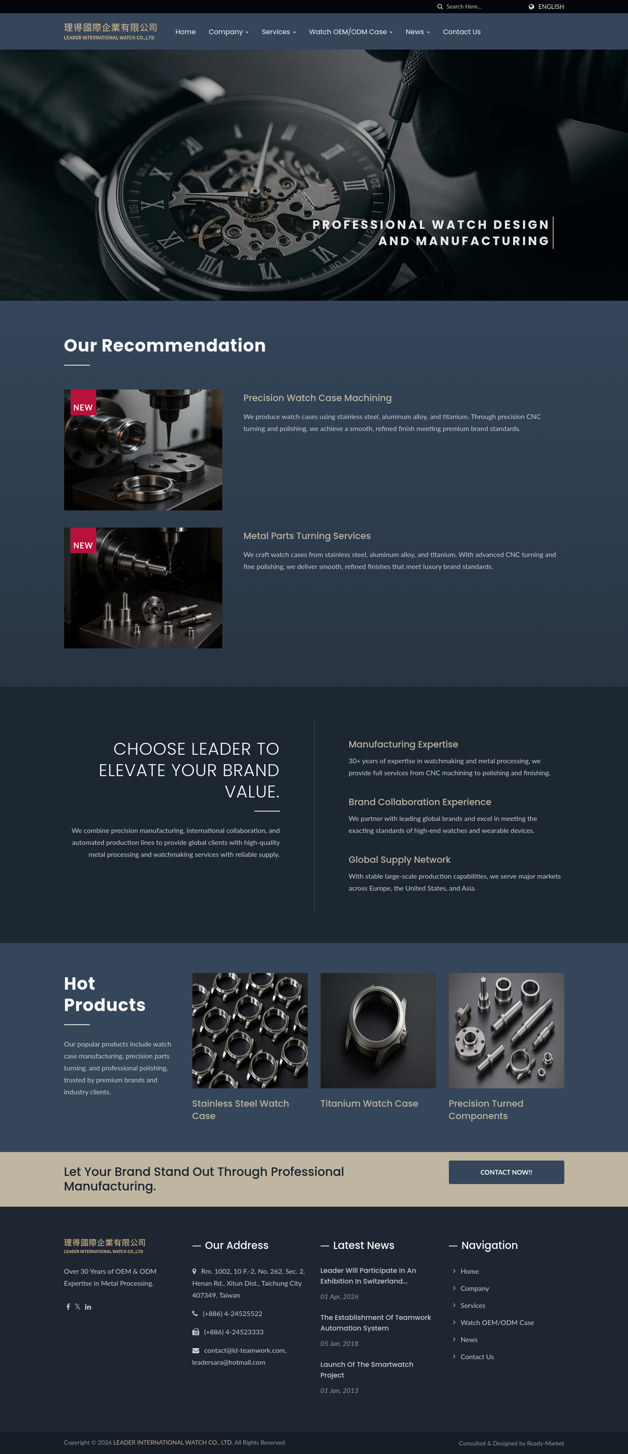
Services (279, 32)
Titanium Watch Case (370, 1103)
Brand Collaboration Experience (420, 802)
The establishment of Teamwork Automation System (376, 1323)
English (551, 6)
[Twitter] (77, 1307)
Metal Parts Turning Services (307, 536)
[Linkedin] (88, 1307)
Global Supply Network (400, 859)
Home (186, 32)
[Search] (484, 7)
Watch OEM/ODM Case (351, 32)
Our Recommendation (165, 345)
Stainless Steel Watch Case (240, 1109)
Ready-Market (545, 1443)
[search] (439, 7)
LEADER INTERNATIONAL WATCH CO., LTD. (173, 1442)
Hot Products (105, 994)
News (418, 32)
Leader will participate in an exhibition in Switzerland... (368, 1276)
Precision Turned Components (486, 1109)
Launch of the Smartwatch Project (367, 1370)
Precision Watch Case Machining (318, 398)
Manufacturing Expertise (403, 744)
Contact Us (462, 32)
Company (229, 32)
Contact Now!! (506, 1172)
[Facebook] (68, 1307)
